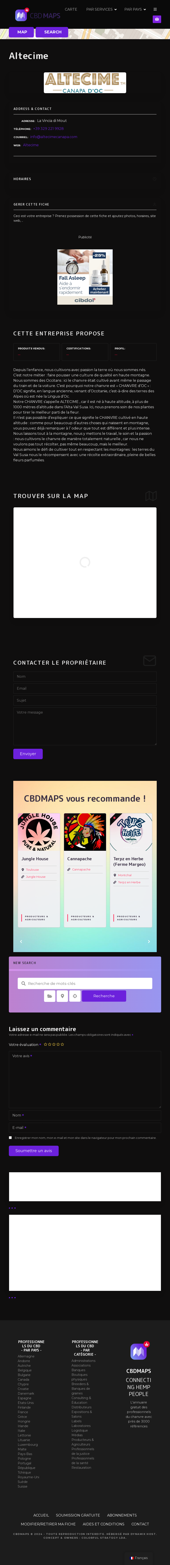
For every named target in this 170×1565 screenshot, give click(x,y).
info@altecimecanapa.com (53, 137)
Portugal (24, 1463)
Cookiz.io (32, 869)
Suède (23, 1482)
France (23, 1412)
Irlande (23, 1426)
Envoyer (28, 753)
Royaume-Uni (28, 1477)
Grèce (22, 1417)
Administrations (83, 1361)
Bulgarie (24, 1375)
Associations (81, 1365)
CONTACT (140, 1524)
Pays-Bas (25, 1454)
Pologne (24, 1459)
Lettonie (24, 1435)
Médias (77, 1435)
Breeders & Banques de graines (80, 1388)
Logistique (79, 1430)
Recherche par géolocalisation (75, 996)
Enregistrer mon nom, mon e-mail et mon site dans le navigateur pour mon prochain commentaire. (85, 1138)
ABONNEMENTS (122, 1515)
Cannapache (127, 869)
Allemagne (26, 1356)
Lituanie (24, 1440)
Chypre (23, 1384)
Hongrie (24, 1421)
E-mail (18, 1128)
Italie (21, 1431)
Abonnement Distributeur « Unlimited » (48, 1231)
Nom (16, 1115)
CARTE (87, 14)
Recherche (104, 996)
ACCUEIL (41, 1515)
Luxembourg (28, 1445)
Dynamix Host (143, 1534)
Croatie (23, 1389)
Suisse (22, 1486)
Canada (23, 1380)
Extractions (34, 912)
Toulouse (78, 869)
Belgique (25, 1370)
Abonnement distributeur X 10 (40, 1254)
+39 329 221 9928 (48, 129)
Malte (22, 1449)
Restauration (81, 1468)
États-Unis (26, 1403)
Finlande (24, 1407)
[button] (21, 941)
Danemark (26, 1394)
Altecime (31, 145)
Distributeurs (81, 1407)
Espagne (24, 1398)
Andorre (24, 1361)
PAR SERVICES (116, 14)
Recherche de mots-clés (23, 983)
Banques (78, 1370)
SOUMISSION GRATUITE (78, 1515)
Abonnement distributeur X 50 (41, 1242)
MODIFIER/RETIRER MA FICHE (48, 1524)
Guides (19, 1194)
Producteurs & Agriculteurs (36, 917)
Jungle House (82, 876)
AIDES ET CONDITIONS (103, 1524)
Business (20, 1188)
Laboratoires (81, 1426)
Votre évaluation (25, 1045)
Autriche (24, 1366)
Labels (76, 1421)
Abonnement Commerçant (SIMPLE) (46, 1277)
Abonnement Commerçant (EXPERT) (47, 1266)
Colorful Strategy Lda (103, 1537)
